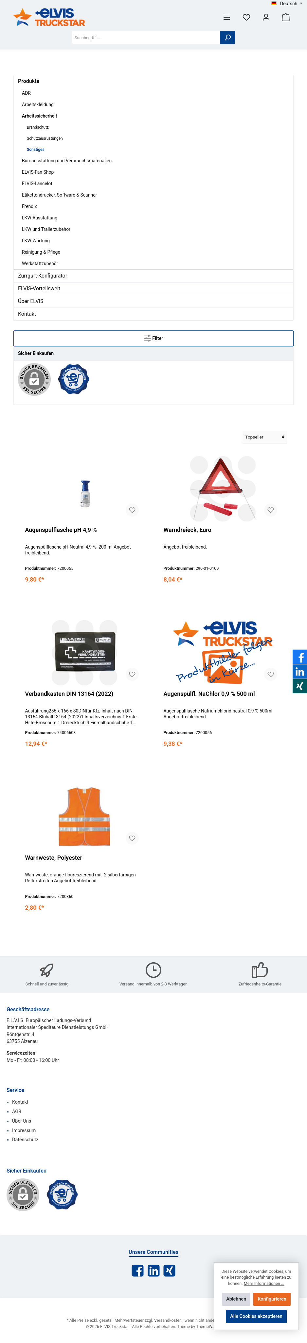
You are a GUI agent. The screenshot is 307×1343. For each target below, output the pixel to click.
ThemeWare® (208, 1326)
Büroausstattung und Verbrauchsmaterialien (67, 160)
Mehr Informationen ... (264, 1283)
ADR (26, 93)
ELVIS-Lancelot (37, 183)
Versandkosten (168, 1320)
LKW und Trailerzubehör (46, 229)
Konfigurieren (272, 1299)
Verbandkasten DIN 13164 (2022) (69, 693)
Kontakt (27, 314)
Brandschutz (38, 127)
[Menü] (227, 17)
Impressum (24, 1130)
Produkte (28, 81)
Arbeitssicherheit (39, 116)
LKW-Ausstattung (39, 217)
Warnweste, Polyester (53, 857)
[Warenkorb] (286, 17)
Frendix (29, 206)
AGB (16, 1111)
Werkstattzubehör (40, 263)
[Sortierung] (265, 437)
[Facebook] (137, 1270)
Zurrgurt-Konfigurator (42, 276)
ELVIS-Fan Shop (38, 172)
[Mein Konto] (266, 17)
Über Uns (21, 1121)
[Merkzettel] (246, 17)
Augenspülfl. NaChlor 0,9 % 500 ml (209, 693)
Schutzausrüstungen (45, 138)
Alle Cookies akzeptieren (256, 1316)
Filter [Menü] (153, 337)
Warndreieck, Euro (187, 529)
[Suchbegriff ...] (146, 37)
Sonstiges (36, 149)
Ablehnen (236, 1299)
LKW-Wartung (36, 240)
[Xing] (169, 1270)
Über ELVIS (31, 301)
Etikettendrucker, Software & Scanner (59, 195)
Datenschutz (25, 1140)
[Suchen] (227, 37)
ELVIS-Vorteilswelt (39, 288)
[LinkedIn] (153, 1270)
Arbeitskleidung (38, 104)
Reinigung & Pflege (41, 252)
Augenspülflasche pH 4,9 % (61, 529)
